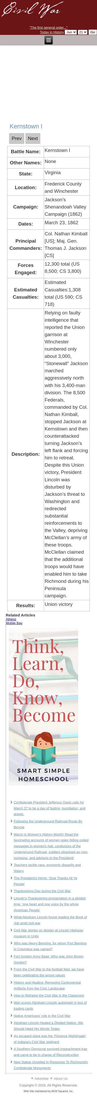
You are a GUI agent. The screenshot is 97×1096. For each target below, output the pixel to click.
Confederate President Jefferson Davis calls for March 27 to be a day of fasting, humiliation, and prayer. (49, 808)
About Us (61, 1078)
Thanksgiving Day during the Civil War (42, 891)
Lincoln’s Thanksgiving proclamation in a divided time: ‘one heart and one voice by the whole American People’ (50, 904)
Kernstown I (26, 126)
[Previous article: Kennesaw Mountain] (16, 138)
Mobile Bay (14, 623)
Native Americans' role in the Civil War (42, 1016)
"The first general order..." (48, 27)
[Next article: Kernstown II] (33, 138)
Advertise (42, 1078)
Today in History (52, 32)
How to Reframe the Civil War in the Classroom (49, 995)
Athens (11, 619)
